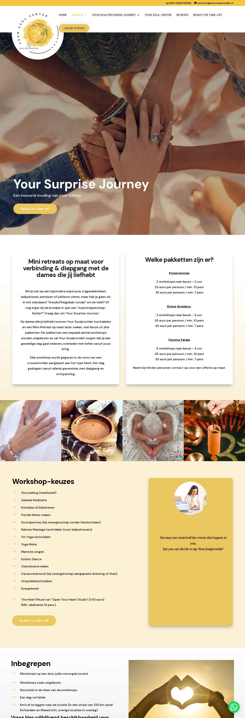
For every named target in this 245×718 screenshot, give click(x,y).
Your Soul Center (158, 15)
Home (63, 15)
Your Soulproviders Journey (114, 15)
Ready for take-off (207, 15)
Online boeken (74, 28)
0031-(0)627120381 (180, 3)
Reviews (182, 15)
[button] (234, 708)
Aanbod (77, 15)
